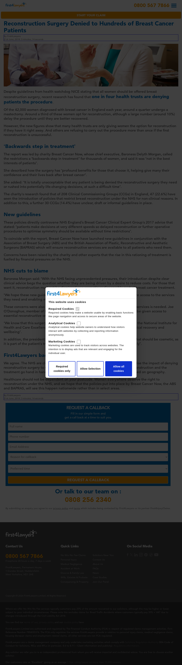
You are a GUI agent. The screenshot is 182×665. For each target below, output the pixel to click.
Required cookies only (61, 368)
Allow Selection (90, 368)
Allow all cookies (118, 368)
